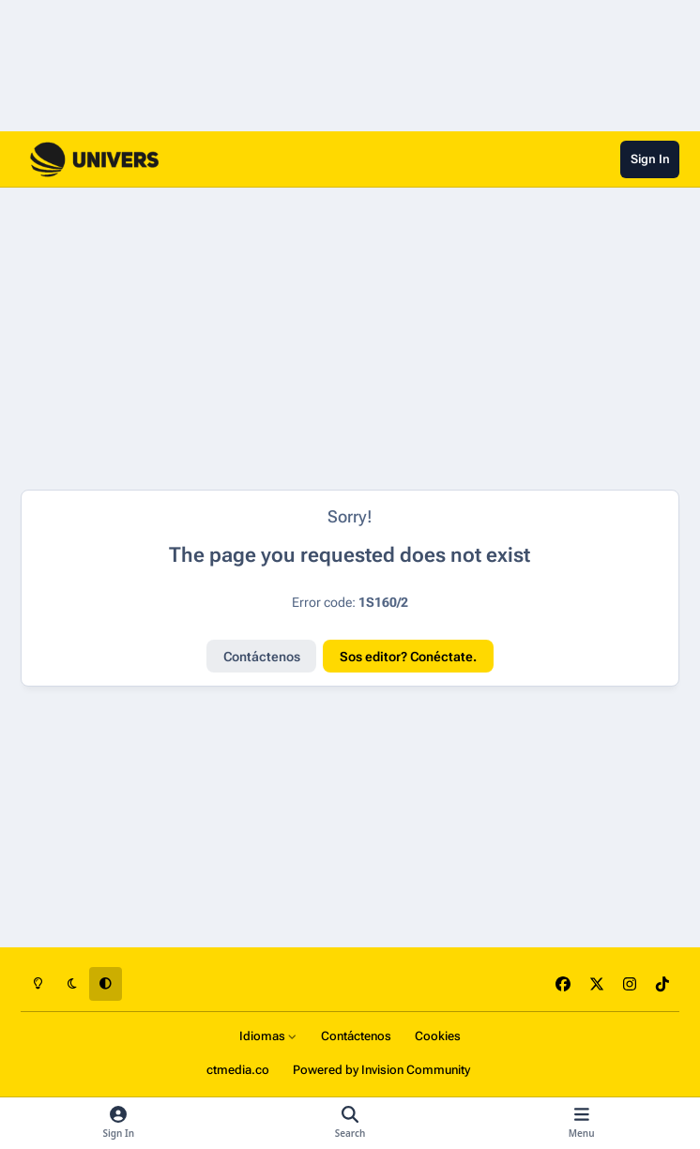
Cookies (438, 1036)
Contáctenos (261, 656)
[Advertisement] (279, 338)
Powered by (381, 1070)
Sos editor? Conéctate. (408, 656)
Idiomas (268, 1036)
